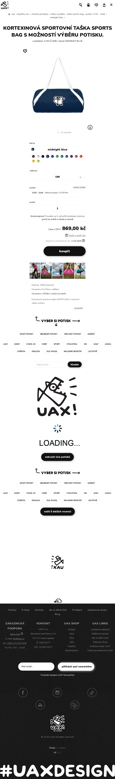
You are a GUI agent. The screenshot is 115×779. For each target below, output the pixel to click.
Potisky (12, 610)
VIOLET (52, 156)
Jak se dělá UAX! (58, 610)
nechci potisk (79, 187)
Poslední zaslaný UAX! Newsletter (58, 675)
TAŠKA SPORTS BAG (75, 14)
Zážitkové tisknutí (100, 633)
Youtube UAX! (40, 705)
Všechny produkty (39, 14)
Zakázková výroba (97, 610)
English (62, 747)
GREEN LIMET (38, 161)
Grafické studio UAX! (100, 646)
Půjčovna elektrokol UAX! (100, 650)
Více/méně (78, 308)
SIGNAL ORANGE (81, 156)
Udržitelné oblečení (100, 629)
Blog (57, 614)
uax (13, 14)
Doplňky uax (23, 14)
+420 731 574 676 (17, 643)
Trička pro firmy (100, 642)
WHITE (38, 156)
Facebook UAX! (23, 692)
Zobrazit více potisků (57, 457)
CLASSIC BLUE (66, 156)
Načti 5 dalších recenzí (57, 511)
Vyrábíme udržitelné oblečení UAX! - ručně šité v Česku (9, 14)
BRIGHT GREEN (57, 156)
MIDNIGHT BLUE (56, 17)
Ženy (71, 637)
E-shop (25, 610)
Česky (52, 747)
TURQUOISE (61, 156)
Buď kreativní (71, 650)
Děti (72, 642)
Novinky (39, 610)
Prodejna (77, 610)
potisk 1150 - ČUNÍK (95, 14)
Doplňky (72, 646)
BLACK (42, 156)
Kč (55, 752)
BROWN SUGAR (33, 156)
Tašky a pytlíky (58, 14)
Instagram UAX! (57, 692)
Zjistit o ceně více (75, 235)
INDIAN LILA (76, 156)
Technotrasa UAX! (75, 705)
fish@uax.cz (18, 638)
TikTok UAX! (92, 692)
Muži (71, 633)
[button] (82, 272)
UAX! (52, 736)
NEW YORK (33, 161)
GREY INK (71, 156)
